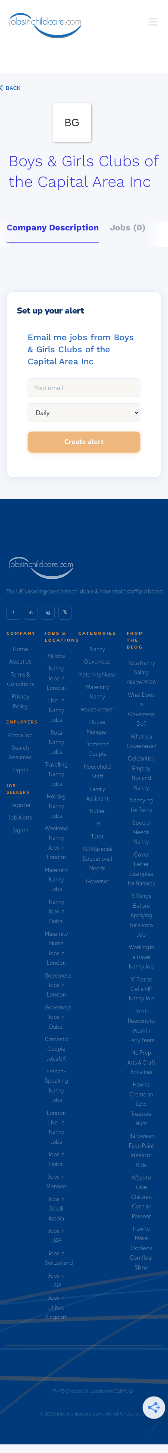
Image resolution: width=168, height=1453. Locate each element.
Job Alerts (20, 817)
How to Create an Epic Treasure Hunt (141, 1104)
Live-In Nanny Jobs (56, 710)
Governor (97, 881)
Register (20, 805)
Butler (97, 811)
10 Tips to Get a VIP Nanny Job (141, 989)
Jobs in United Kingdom (56, 1307)
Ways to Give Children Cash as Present (141, 1197)
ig (48, 612)
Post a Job (20, 735)
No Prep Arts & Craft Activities (142, 1062)
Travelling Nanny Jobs (56, 774)
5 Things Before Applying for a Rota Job (141, 915)
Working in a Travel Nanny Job (141, 957)
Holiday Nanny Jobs (56, 806)
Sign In (20, 770)
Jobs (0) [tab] (128, 227)
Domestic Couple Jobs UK (57, 1049)
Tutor (97, 836)
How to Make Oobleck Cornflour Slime (141, 1248)
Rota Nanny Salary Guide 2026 (141, 673)
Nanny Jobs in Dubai (56, 912)
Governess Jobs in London (58, 985)
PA (97, 824)
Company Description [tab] (52, 227)
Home (20, 649)
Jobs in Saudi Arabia (56, 1209)
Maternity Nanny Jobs (56, 880)
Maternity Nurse (97, 674)
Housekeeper (97, 709)
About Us (20, 661)
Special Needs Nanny (141, 832)
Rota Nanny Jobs (56, 742)
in (30, 612)
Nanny (97, 649)
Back (12, 88)
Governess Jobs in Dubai (58, 1017)
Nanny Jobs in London (56, 678)
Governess (97, 661)
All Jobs (56, 656)
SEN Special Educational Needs (97, 859)
